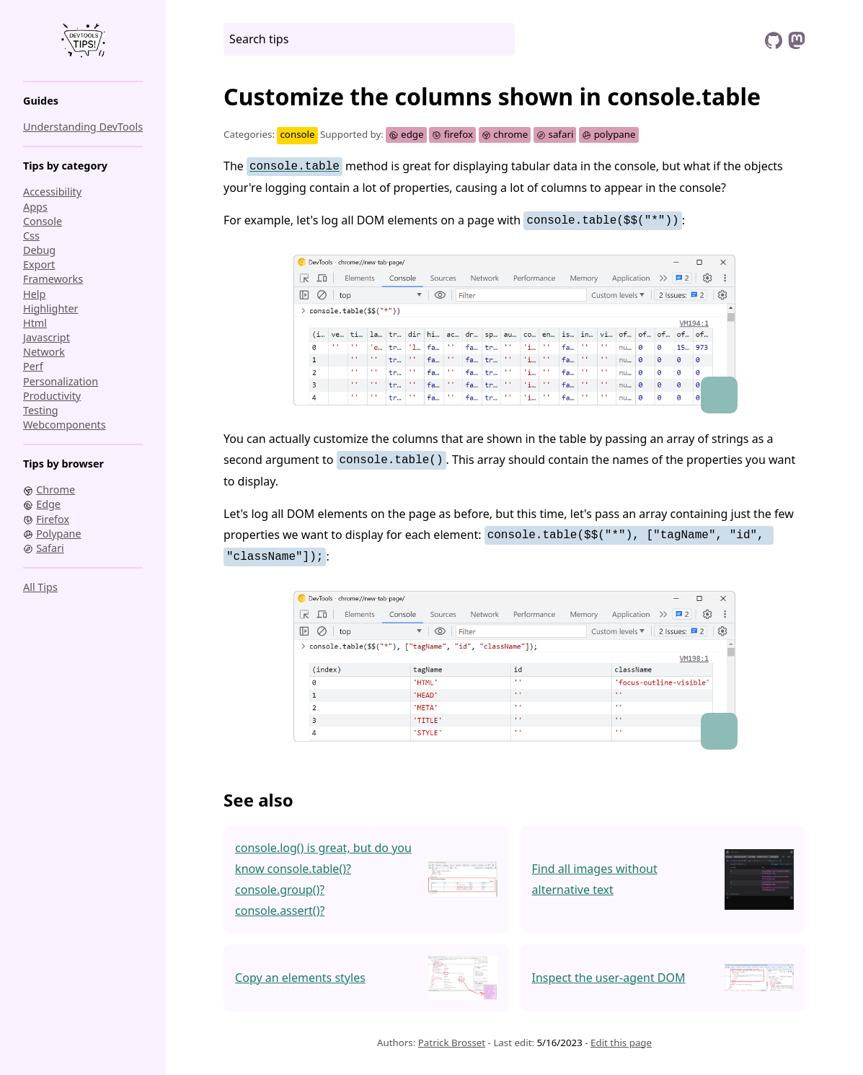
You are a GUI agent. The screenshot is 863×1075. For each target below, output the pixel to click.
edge (406, 134)
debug (39, 250)
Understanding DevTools (83, 126)
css (31, 235)
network (44, 352)
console (42, 221)
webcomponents (64, 424)
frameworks (53, 279)
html (35, 323)
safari (555, 134)
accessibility (52, 191)
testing (40, 410)
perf (33, 366)
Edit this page (621, 1042)
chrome (505, 134)
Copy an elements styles (300, 978)
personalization (60, 381)
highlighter (51, 308)
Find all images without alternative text (595, 879)
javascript (46, 337)
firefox (452, 134)
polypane (609, 134)
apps (35, 207)
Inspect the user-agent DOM (609, 978)
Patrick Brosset (451, 1042)
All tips (40, 587)
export (39, 264)
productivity (52, 396)
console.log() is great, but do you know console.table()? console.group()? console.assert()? (323, 879)
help (34, 294)
